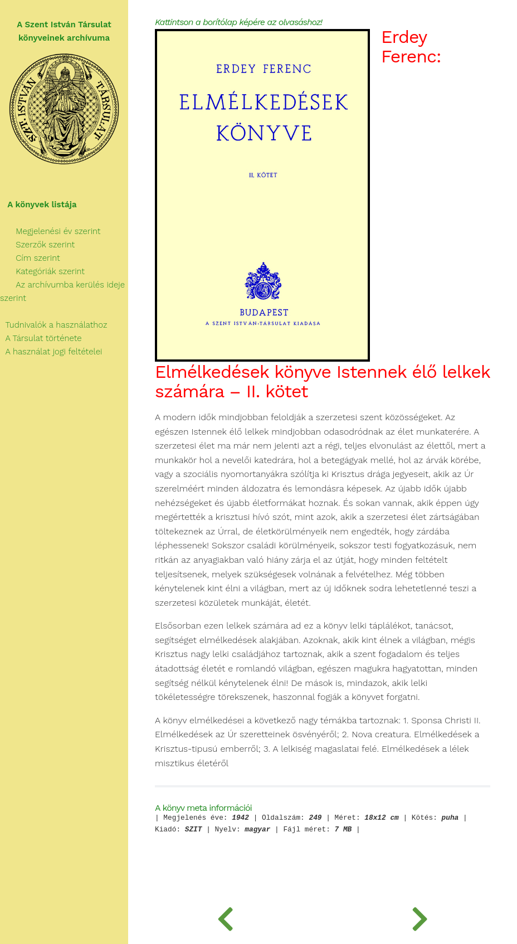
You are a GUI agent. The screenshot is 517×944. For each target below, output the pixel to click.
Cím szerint (30, 258)
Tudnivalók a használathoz (53, 325)
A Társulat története (41, 338)
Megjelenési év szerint (50, 231)
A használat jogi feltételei (51, 352)
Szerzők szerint (37, 245)
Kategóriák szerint (42, 271)
